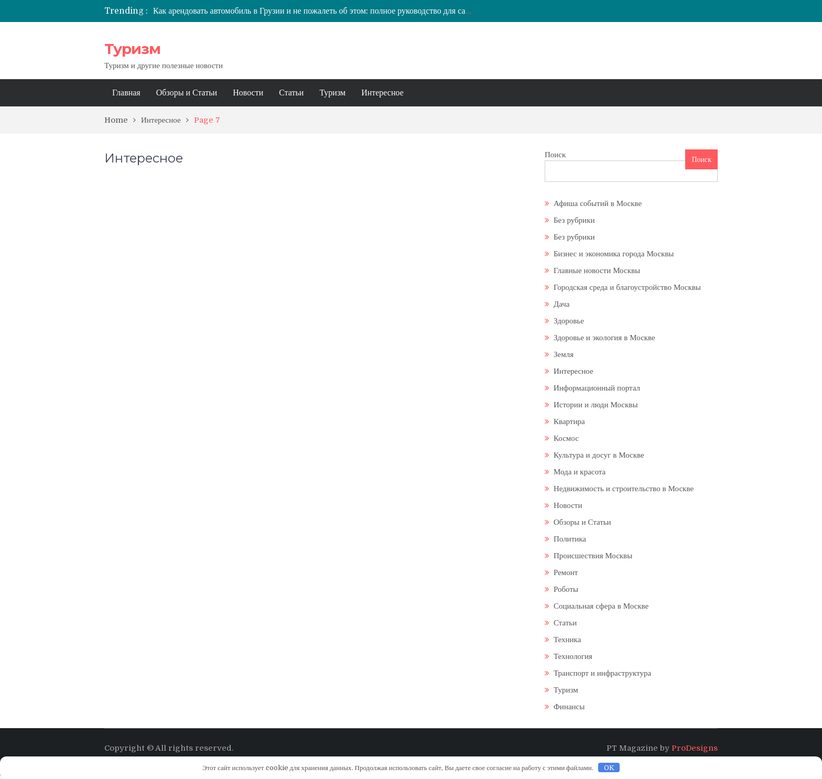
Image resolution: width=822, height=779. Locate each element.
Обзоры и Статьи (186, 93)
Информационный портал (597, 388)
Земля (564, 354)
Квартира (569, 421)
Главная (126, 93)
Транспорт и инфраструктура (602, 673)
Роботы (566, 589)
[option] (314, 11)
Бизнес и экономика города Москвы (614, 253)
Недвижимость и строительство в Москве (624, 488)
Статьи (291, 93)
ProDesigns (695, 748)
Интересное (382, 93)
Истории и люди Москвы (595, 404)
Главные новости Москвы (597, 270)
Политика (570, 539)
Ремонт (566, 572)
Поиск (555, 154)
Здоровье (569, 321)
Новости (248, 93)
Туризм (132, 49)
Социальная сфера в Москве (601, 606)
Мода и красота (579, 472)
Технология (573, 656)
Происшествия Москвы (593, 555)
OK (609, 768)
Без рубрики (574, 220)
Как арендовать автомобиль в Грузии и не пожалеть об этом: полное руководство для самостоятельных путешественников (371, 11)
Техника (567, 639)
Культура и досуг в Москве (599, 455)
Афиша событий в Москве (598, 203)
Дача (562, 304)
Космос (566, 438)
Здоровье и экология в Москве (604, 337)
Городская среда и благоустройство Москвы (627, 287)
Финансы (569, 706)
